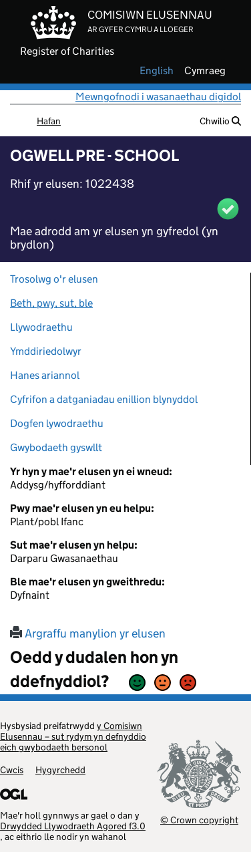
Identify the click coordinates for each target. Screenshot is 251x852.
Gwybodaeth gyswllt (56, 447)
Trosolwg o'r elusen (54, 279)
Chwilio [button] (220, 121)
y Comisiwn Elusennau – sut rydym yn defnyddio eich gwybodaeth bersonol (73, 736)
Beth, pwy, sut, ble (51, 303)
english (157, 71)
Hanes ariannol (44, 375)
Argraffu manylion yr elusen (88, 633)
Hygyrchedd (60, 770)
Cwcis (11, 770)
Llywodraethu (41, 327)
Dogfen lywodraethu (56, 423)
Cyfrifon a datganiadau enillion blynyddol (104, 399)
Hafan (49, 121)
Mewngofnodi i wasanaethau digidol (158, 96)
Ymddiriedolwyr (45, 351)
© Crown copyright (199, 819)
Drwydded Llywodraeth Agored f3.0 (73, 826)
